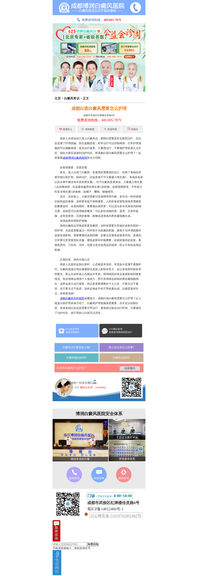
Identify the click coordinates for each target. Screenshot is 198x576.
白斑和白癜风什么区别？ (72, 367)
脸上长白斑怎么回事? (121, 347)
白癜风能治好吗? (77, 357)
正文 (86, 98)
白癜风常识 (71, 98)
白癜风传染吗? (121, 357)
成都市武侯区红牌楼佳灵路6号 (99, 115)
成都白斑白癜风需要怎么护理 (99, 108)
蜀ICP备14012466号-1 (105, 509)
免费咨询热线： (99, 20)
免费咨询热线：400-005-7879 (99, 120)
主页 (58, 98)
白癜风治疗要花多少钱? (76, 347)
